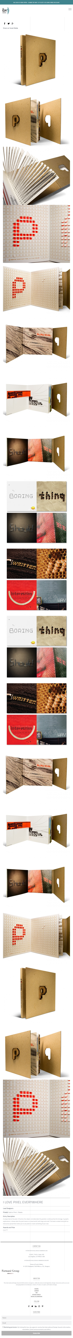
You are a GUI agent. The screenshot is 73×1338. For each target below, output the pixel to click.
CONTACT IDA (36, 1246)
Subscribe (36, 1333)
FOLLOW (36, 1301)
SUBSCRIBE (36, 1312)
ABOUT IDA (36, 1278)
